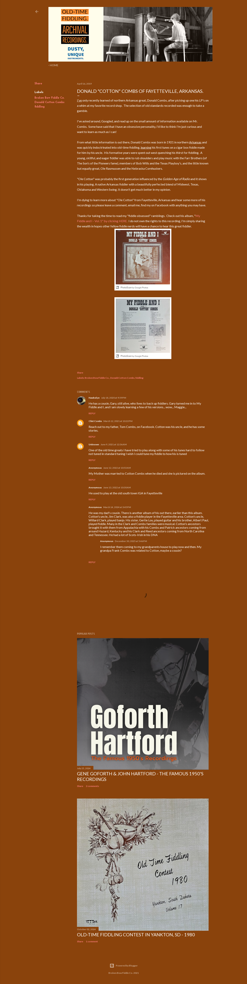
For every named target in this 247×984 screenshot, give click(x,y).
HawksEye (94, 397)
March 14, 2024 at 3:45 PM (117, 507)
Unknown (94, 444)
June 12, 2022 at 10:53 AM (117, 467)
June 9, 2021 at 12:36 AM (114, 444)
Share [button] (38, 83)
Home (54, 65)
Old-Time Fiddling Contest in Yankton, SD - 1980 (136, 934)
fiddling (40, 106)
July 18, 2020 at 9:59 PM (113, 397)
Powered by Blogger (124, 965)
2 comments (92, 786)
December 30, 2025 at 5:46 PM (131, 541)
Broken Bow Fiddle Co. (49, 98)
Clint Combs (95, 421)
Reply (92, 413)
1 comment (92, 941)
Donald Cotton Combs (49, 102)
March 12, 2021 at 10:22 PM (117, 421)
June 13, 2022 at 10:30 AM (117, 487)
